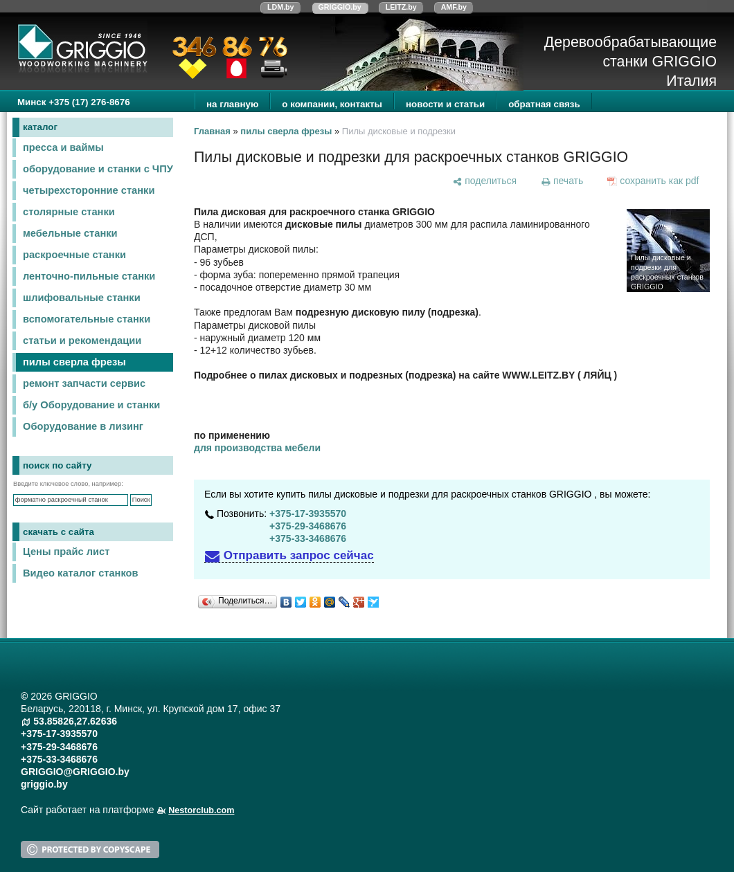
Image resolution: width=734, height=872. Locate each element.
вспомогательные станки (86, 319)
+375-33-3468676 (307, 538)
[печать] (561, 181)
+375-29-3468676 (307, 526)
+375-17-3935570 (307, 513)
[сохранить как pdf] (653, 181)
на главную (232, 104)
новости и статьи (445, 104)
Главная (212, 131)
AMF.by (454, 7)
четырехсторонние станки (88, 190)
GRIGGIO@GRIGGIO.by (75, 771)
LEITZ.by (401, 7)
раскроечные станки (74, 254)
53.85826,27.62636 (75, 721)
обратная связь (544, 104)
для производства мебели (257, 447)
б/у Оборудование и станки (91, 404)
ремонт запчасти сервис (84, 383)
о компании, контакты (332, 104)
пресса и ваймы (63, 147)
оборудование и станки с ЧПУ (98, 168)
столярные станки (69, 211)
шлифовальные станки (82, 297)
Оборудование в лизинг (83, 426)
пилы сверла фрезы (74, 361)
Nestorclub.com (201, 810)
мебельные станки (70, 233)
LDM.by (280, 7)
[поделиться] (485, 181)
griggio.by (44, 784)
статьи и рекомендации (82, 340)
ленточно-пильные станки (89, 276)
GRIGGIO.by (340, 7)
